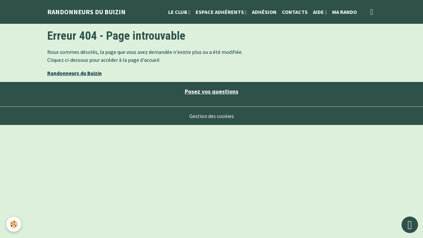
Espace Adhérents (220, 12)
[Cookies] (14, 224)
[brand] (86, 12)
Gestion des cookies (211, 116)
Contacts (295, 12)
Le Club (178, 12)
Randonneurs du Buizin (74, 73)
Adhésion (264, 12)
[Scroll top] (410, 225)
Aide (319, 12)
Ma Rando (344, 12)
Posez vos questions (211, 91)
